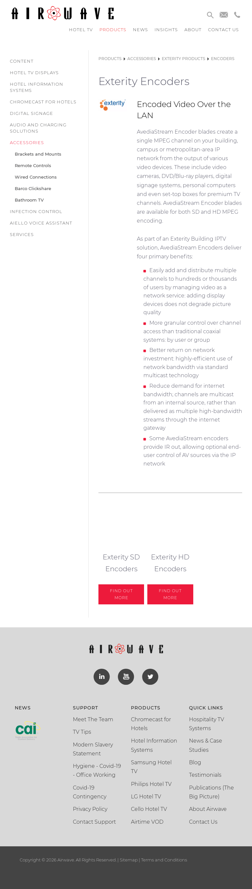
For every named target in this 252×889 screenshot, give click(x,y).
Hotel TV (81, 29)
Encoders (222, 58)
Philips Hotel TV (151, 784)
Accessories (27, 142)
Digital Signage (31, 113)
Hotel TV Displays (34, 72)
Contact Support (94, 822)
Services (22, 234)
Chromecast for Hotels (43, 101)
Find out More (121, 594)
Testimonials (205, 775)
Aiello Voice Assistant (41, 223)
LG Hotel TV (146, 796)
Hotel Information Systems (36, 87)
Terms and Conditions (163, 859)
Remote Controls (33, 165)
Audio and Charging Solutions (38, 128)
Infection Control (36, 211)
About (192, 29)
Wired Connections (36, 177)
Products (112, 29)
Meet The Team (93, 719)
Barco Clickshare (33, 188)
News (140, 29)
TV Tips (82, 732)
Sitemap (129, 859)
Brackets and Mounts (38, 154)
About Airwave (208, 809)
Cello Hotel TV (149, 809)
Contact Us (203, 822)
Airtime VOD (147, 822)
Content (21, 61)
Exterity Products (183, 58)
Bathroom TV (29, 200)
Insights (166, 29)
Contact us (223, 29)
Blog (195, 762)
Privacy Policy (90, 809)
